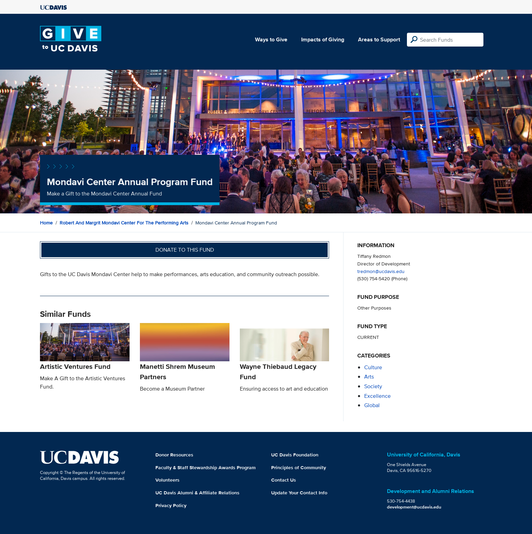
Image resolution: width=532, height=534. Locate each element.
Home (46, 222)
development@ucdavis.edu (414, 507)
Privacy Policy (170, 505)
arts (369, 377)
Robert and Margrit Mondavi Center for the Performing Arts (124, 222)
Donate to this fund (184, 250)
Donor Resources (174, 454)
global (372, 405)
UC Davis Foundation (294, 454)
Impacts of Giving (322, 39)
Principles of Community (298, 467)
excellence (377, 396)
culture (373, 367)
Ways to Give (271, 39)
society (373, 386)
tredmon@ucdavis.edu (381, 271)
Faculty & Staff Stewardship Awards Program (205, 467)
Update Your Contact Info (299, 492)
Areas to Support (379, 39)
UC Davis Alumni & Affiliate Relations (197, 492)
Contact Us (283, 479)
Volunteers (167, 479)
